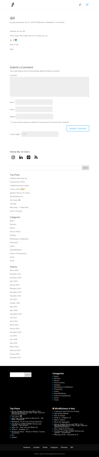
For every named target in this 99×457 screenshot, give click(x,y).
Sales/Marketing (15, 250)
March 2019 (14, 325)
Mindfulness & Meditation (45, 22)
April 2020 (14, 310)
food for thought (16, 211)
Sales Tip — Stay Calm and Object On (25, 427)
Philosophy (14, 242)
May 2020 (13, 307)
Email (12, 109)
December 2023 (15, 288)
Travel (12, 261)
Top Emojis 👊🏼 (15, 200)
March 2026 (14, 270)
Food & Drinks (15, 232)
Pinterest (64, 447)
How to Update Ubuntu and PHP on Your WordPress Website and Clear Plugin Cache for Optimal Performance (28, 412)
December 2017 (15, 358)
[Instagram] (13, 157)
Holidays (13, 235)
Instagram (54, 447)
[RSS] (36, 157)
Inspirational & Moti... (18, 182)
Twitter (45, 447)
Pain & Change (59, 415)
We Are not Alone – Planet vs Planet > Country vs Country (28, 432)
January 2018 (14, 354)
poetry (12, 246)
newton (14, 437)
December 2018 (15, 332)
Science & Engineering (18, 253)
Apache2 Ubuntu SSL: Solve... (20, 193)
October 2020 (15, 303)
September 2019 (16, 314)
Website (13, 117)
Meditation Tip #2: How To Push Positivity (27, 422)
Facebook (26, 447)
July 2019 (13, 317)
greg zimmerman (18, 22)
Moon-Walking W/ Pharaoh (64, 429)
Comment (14, 75)
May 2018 (13, 343)
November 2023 (15, 292)
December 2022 (15, 296)
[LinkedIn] (21, 157)
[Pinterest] (28, 157)
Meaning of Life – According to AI (66, 435)
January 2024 (14, 285)
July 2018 (13, 336)
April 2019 (14, 321)
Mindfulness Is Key (65, 408)
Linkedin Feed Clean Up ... (19, 178)
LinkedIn (36, 447)
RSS (71, 447)
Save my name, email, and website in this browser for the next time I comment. (41, 122)
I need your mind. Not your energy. (66, 411)
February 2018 (15, 350)
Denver (12, 228)
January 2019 (14, 328)
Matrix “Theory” (59, 420)
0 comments (60, 22)
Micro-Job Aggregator (62, 422)
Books (12, 221)
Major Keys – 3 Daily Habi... (20, 207)
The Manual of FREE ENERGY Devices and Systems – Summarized (26, 424)
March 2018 (14, 347)
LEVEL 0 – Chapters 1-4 (20, 429)
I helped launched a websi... (20, 185)
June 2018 (13, 339)
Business (13, 224)
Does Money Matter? (61, 413)
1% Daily (13, 204)
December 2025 (15, 274)
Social (12, 257)
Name (12, 102)
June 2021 (13, 299)
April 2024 (14, 281)
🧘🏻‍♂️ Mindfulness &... (17, 196)
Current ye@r (15, 134)
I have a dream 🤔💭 (17, 189)
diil (13, 435)
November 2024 (15, 278)
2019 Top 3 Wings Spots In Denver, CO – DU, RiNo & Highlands (27, 419)
